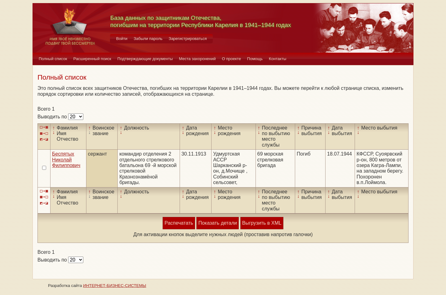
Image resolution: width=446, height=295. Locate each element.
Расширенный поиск (92, 58)
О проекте (231, 58)
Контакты (277, 58)
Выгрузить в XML (262, 223)
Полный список (53, 58)
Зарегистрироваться (188, 38)
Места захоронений (197, 58)
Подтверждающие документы (145, 58)
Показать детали (217, 223)
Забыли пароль (147, 38)
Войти (121, 38)
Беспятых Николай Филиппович (66, 159)
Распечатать (178, 223)
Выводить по (52, 116)
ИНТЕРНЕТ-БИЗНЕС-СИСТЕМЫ (114, 285)
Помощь (255, 58)
